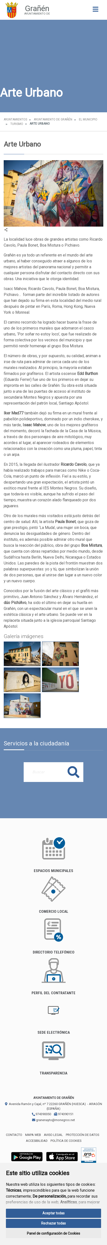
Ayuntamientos (15, 119)
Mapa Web (33, 1135)
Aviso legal (53, 1135)
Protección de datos (82, 1135)
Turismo (16, 124)
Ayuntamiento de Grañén (53, 119)
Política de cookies (66, 1141)
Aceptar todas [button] (53, 1213)
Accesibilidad (37, 1141)
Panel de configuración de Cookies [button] (53, 1233)
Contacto (14, 1135)
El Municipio (88, 119)
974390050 (41, 1114)
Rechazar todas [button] (53, 1223)
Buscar (73, 772)
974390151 (63, 1114)
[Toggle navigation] (95, 11)
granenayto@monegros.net (53, 1120)
